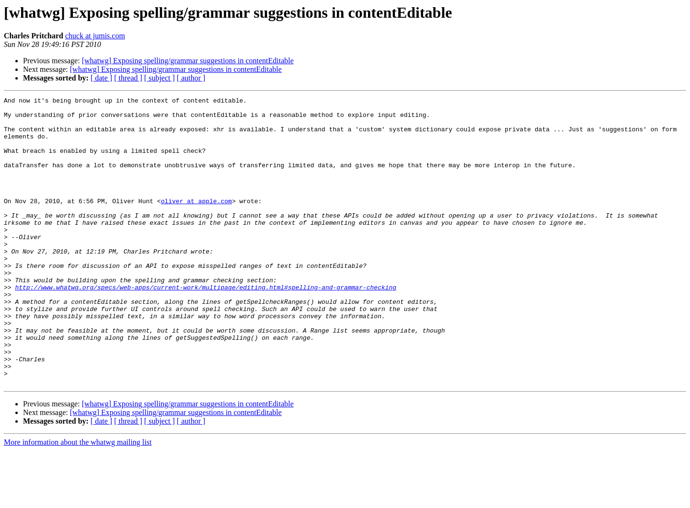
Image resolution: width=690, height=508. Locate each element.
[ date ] (101, 78)
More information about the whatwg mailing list (77, 500)
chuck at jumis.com (95, 36)
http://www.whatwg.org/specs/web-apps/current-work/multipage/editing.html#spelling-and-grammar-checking (205, 326)
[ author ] (191, 78)
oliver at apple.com (196, 222)
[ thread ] (128, 78)
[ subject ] (159, 78)
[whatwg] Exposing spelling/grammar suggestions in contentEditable (188, 61)
